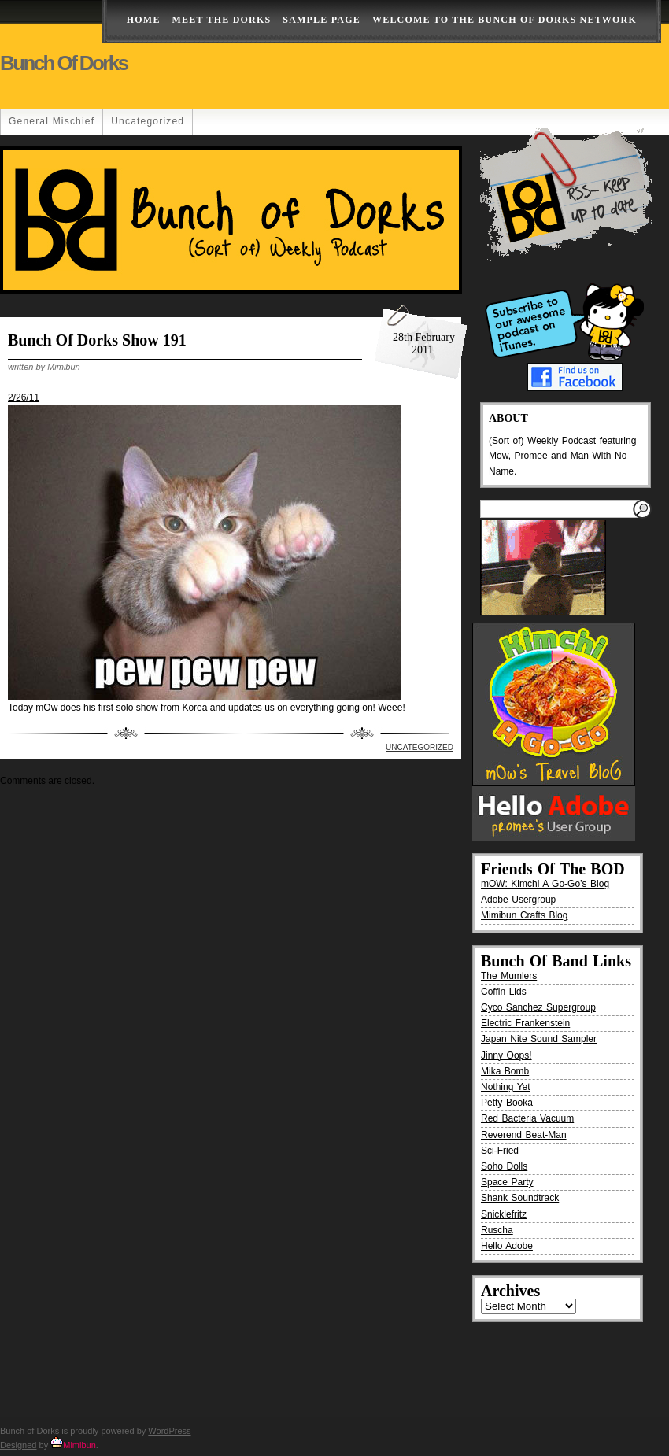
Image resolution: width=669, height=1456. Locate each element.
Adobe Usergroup (518, 899)
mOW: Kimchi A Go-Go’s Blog (545, 883)
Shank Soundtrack (520, 1197)
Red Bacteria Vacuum (527, 1118)
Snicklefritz (504, 1214)
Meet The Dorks (222, 19)
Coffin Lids (504, 991)
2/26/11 (23, 397)
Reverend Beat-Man (524, 1134)
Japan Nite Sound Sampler (539, 1038)
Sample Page (321, 19)
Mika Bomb (505, 1071)
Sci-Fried (500, 1150)
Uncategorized (147, 121)
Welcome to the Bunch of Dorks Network (504, 19)
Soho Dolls (504, 1166)
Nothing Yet (505, 1086)
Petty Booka (507, 1102)
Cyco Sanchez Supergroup (538, 1007)
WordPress (169, 1431)
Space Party (507, 1182)
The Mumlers (509, 975)
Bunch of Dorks (64, 63)
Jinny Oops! (506, 1055)
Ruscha (497, 1230)
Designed (18, 1445)
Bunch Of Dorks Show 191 (97, 340)
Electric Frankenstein (525, 1023)
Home (144, 19)
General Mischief (51, 121)
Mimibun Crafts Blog (524, 915)
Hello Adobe (507, 1245)
